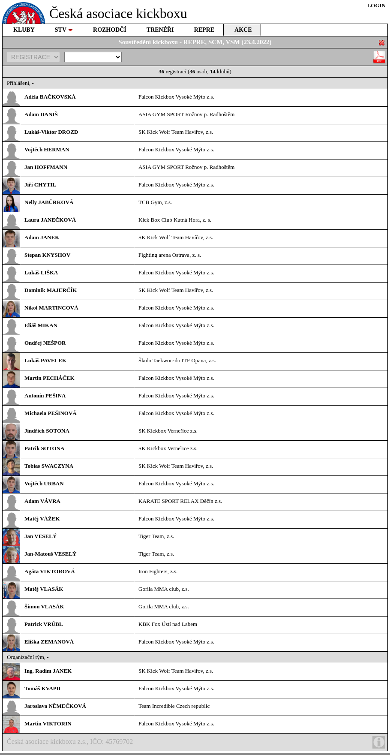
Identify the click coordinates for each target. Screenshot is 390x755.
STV (64, 30)
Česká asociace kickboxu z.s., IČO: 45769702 (196, 742)
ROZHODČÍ (109, 30)
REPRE (204, 30)
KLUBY (24, 30)
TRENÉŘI (160, 30)
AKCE (243, 30)
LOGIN (376, 5)
